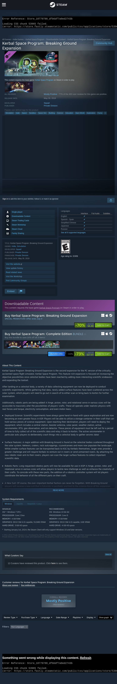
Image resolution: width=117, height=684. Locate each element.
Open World (79, 115)
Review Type (9, 619)
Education (69, 115)
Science (60, 115)
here (53, 565)
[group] (58, 629)
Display (90, 619)
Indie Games (18, 41)
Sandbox (32, 115)
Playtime (77, 619)
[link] (84, 327)
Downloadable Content (56, 41)
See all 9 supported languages (73, 234)
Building (52, 115)
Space (24, 115)
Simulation (9, 115)
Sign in (5, 201)
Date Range (61, 619)
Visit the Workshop (14, 278)
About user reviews (10, 587)
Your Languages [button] (17, 629)
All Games (6, 41)
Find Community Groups (16, 282)
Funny (100, 115)
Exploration (91, 115)
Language (45, 619)
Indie (18, 115)
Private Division (51, 107)
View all (108, 556)
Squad (47, 105)
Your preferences (28, 587)
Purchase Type (28, 619)
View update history (14, 270)
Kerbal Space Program (35, 41)
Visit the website (14, 266)
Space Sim (42, 115)
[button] (103, 327)
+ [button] (105, 115)
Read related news (14, 274)
